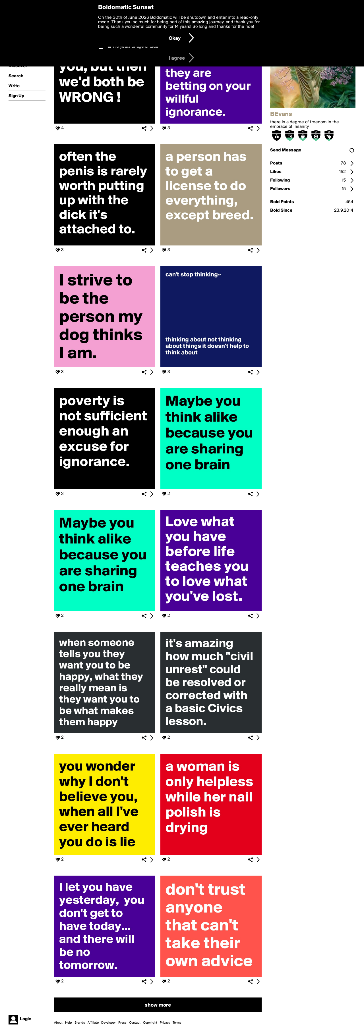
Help (68, 1022)
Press (122, 1022)
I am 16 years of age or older (133, 46)
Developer (108, 1022)
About (58, 1022)
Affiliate (93, 1022)
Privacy (165, 1022)
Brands (80, 1022)
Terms (177, 1022)
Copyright (150, 1022)
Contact (134, 1022)
